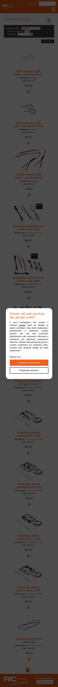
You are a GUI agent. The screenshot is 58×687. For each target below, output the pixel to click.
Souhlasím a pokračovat (29, 362)
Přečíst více (15, 357)
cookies (22, 325)
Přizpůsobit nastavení (29, 370)
